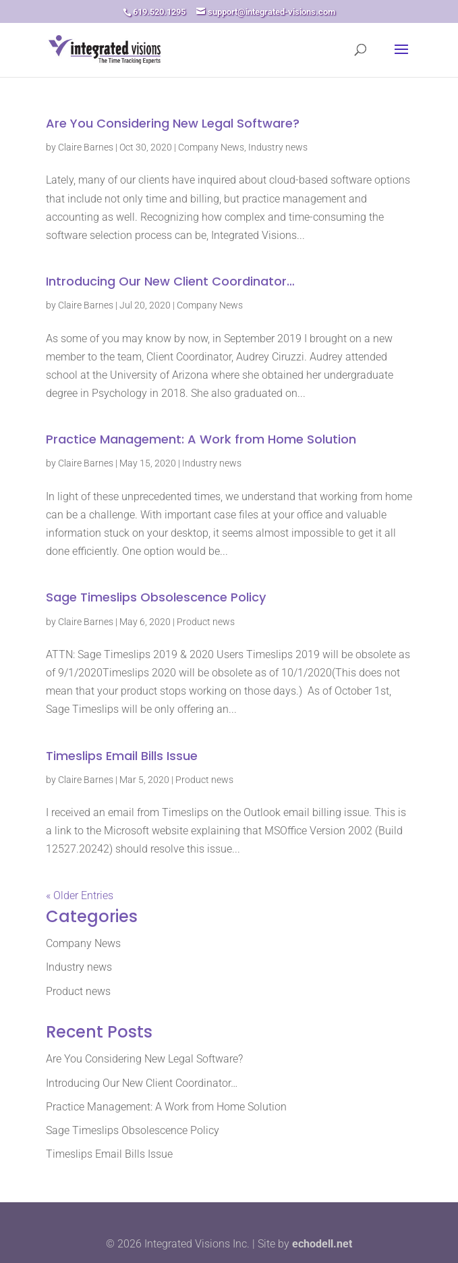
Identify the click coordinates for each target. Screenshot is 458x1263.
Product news (206, 621)
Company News (211, 147)
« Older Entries (79, 895)
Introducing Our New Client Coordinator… (170, 281)
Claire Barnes (85, 147)
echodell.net (322, 1243)
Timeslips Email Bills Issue (122, 755)
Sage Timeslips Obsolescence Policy (156, 597)
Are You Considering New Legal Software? (172, 123)
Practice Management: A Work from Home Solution (201, 439)
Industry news (278, 147)
